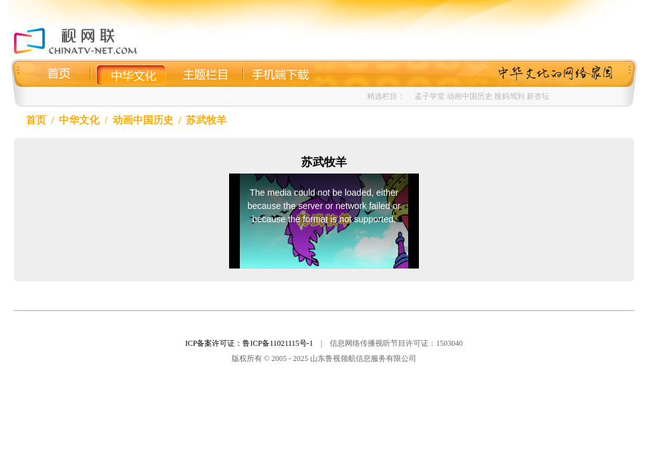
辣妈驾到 (509, 96)
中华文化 (79, 120)
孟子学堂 (429, 96)
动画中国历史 (469, 96)
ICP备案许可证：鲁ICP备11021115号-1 (249, 343)
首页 (36, 120)
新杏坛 (537, 96)
